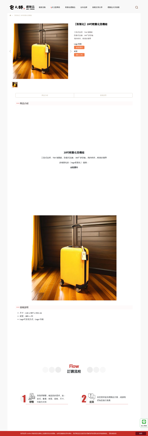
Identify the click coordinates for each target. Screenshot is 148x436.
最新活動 (42, 7)
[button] (70, 51)
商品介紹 (45, 95)
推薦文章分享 (97, 7)
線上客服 (144, 423)
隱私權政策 (112, 433)
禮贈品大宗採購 (113, 7)
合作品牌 (83, 7)
